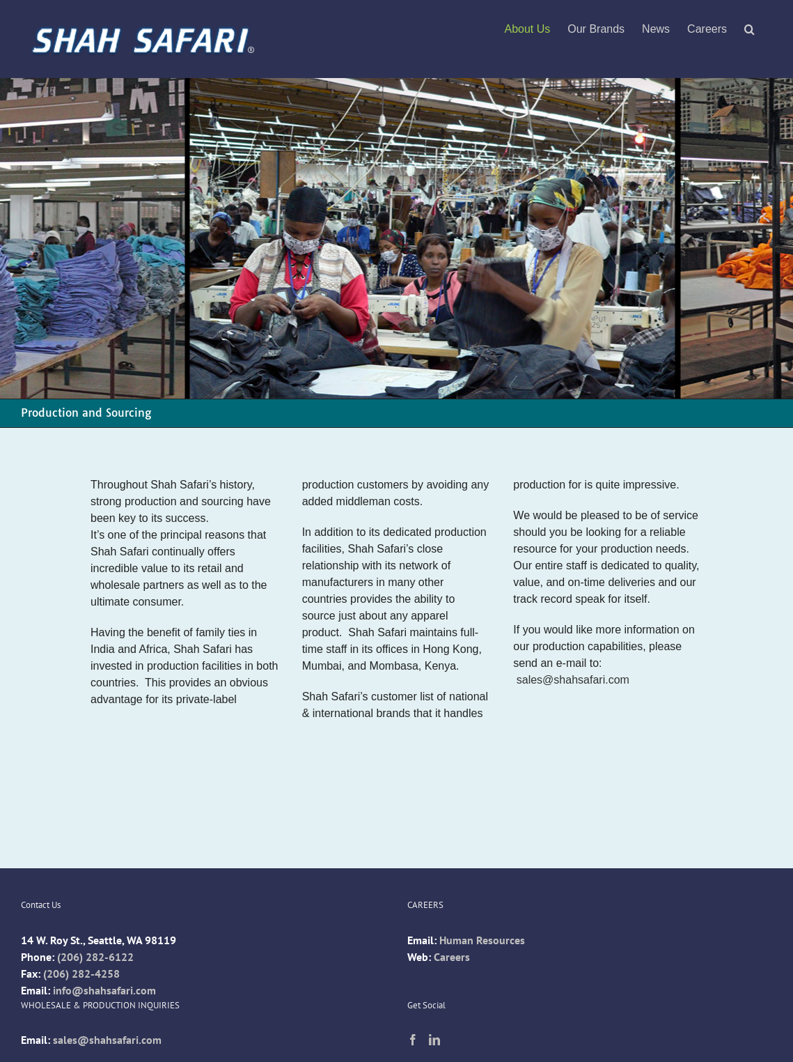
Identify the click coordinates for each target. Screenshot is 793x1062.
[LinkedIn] (434, 1039)
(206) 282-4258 (81, 973)
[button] (749, 29)
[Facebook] (412, 1039)
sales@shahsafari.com (573, 680)
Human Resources (482, 940)
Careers (452, 957)
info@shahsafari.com (104, 990)
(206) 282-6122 (95, 957)
